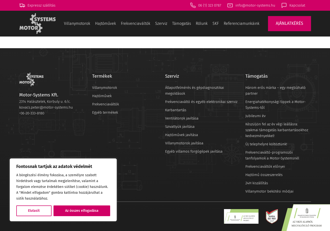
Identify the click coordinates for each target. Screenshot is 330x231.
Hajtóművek (105, 23)
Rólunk (202, 23)
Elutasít (34, 211)
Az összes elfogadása (81, 211)
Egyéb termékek (105, 112)
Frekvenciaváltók (135, 23)
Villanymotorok (77, 23)
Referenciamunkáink (241, 23)
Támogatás (181, 23)
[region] (63, 189)
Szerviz (161, 23)
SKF (216, 23)
